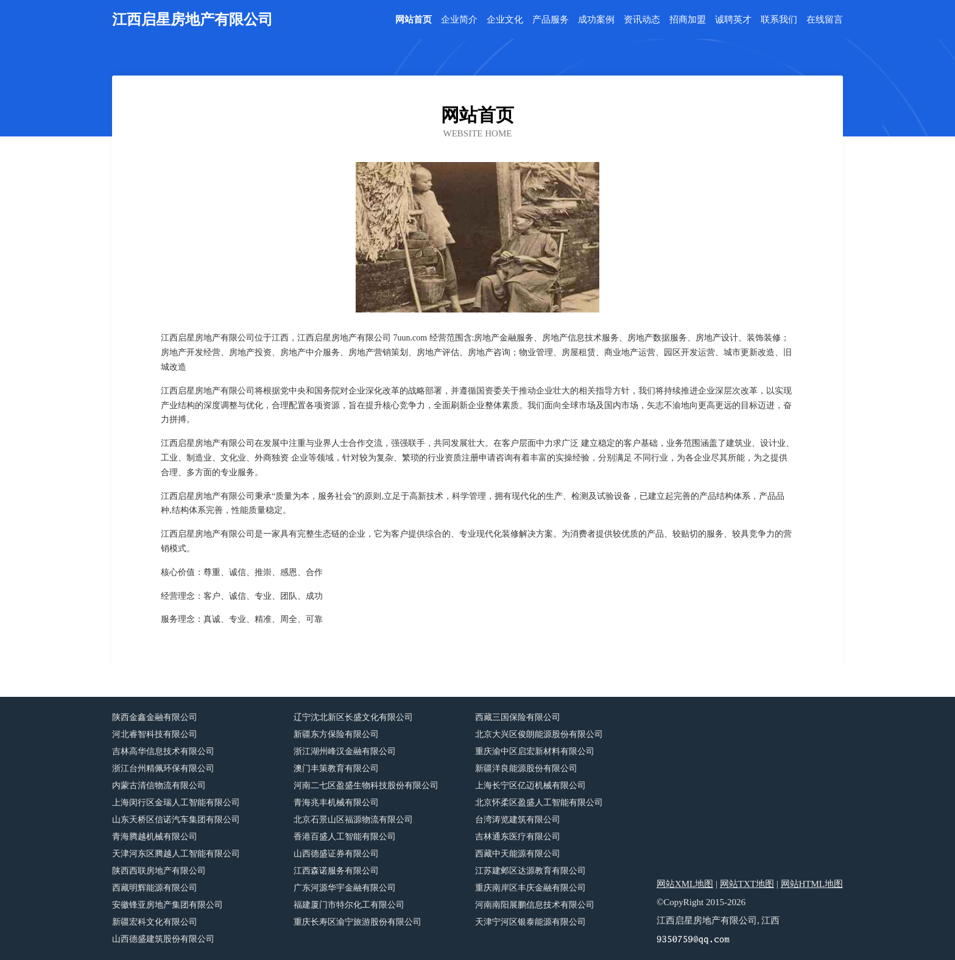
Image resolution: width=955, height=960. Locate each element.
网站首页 (413, 19)
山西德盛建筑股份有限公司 (163, 939)
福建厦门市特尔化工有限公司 (349, 904)
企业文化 (505, 19)
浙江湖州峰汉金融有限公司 (345, 751)
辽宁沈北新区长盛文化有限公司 (353, 717)
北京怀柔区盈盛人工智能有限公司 (539, 802)
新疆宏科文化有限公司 (154, 921)
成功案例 (596, 19)
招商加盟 (687, 19)
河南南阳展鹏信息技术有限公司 (534, 904)
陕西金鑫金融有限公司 (154, 717)
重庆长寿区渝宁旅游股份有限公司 (357, 921)
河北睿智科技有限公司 (154, 734)
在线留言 (824, 19)
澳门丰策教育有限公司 (336, 768)
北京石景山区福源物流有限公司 (353, 819)
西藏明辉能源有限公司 (154, 887)
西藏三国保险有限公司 (517, 717)
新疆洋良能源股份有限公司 (526, 768)
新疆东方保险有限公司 (336, 734)
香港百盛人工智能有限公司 (345, 836)
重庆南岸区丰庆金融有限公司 (530, 887)
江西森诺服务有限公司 (336, 870)
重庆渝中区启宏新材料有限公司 (534, 751)
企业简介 (459, 19)
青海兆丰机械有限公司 (336, 802)
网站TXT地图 (747, 884)
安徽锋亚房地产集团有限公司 (167, 904)
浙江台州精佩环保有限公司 (163, 768)
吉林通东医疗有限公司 (517, 836)
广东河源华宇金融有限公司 (345, 887)
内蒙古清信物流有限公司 (159, 785)
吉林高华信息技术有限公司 (163, 751)
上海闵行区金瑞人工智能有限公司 (176, 802)
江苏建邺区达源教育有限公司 (530, 870)
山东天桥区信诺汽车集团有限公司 (176, 819)
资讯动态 (642, 19)
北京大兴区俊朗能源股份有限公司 (539, 734)
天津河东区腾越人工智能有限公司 (176, 853)
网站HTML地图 (812, 884)
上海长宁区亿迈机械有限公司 (530, 785)
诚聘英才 (733, 19)
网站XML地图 (685, 884)
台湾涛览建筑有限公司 (517, 819)
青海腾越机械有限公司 (154, 836)
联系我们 (779, 19)
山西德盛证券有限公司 (336, 853)
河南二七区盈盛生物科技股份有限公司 (366, 785)
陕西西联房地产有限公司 (159, 870)
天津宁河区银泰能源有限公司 (530, 921)
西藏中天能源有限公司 (517, 853)
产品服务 (550, 19)
